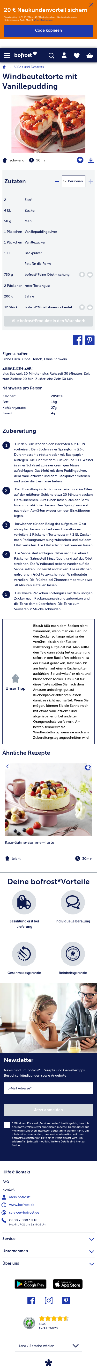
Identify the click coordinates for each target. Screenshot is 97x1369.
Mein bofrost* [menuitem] (16, 1197)
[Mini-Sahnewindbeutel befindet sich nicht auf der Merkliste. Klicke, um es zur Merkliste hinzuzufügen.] (82, 307)
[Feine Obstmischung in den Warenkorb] (90, 275)
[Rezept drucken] (91, 160)
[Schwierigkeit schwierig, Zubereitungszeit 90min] (32, 160)
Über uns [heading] (48, 1262)
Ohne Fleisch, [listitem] (32, 359)
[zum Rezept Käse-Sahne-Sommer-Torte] (48, 799)
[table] (48, 256)
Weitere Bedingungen (43, 20)
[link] (27, 55)
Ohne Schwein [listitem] (55, 359)
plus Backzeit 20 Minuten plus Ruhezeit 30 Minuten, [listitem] (42, 374)
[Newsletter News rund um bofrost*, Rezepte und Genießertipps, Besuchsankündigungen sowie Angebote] (48, 1107)
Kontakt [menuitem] (8, 1189)
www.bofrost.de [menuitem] (18, 1204)
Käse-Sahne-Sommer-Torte (29, 842)
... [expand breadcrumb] (10, 67)
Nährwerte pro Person (22, 388)
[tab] (64, 55)
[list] (48, 939)
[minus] (57, 181)
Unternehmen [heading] (48, 1250)
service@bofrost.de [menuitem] (20, 1212)
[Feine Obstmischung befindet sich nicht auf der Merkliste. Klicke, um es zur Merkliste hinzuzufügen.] (82, 274)
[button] (9, 55)
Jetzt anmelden (48, 1110)
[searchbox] (51, 56)
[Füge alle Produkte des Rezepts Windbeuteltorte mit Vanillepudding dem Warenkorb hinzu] (48, 321)
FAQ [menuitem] (5, 1182)
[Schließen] (91, 5)
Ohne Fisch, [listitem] (11, 359)
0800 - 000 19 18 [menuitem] (19, 1220)
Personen (75, 181)
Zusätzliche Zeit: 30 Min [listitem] (54, 379)
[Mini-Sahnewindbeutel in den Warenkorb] (90, 307)
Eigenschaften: (16, 353)
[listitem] (48, 462)
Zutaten (15, 181)
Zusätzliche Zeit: (17, 368)
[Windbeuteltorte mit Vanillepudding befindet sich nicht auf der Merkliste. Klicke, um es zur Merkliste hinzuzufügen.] (80, 160)
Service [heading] (48, 1238)
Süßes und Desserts (29, 67)
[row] (48, 396)
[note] (48, 858)
